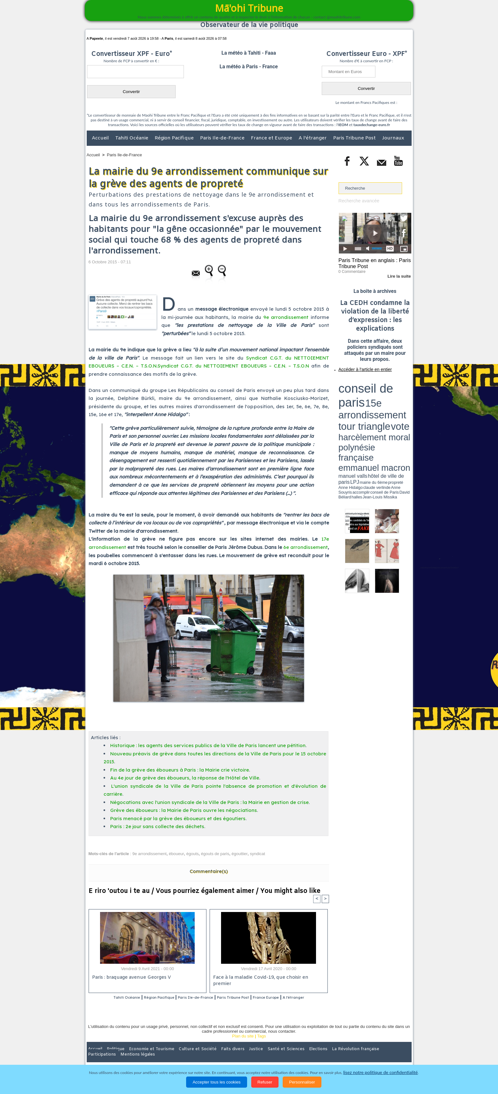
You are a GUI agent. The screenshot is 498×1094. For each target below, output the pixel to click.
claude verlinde (382, 401)
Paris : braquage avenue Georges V (130, 978)
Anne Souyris (395, 401)
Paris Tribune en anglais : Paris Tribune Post (372, 262)
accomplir (405, 401)
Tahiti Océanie (132, 138)
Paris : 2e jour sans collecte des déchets (157, 826)
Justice (237, 1057)
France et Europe (272, 138)
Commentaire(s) (209, 871)
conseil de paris (358, 381)
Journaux (393, 138)
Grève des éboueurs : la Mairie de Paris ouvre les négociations (183, 810)
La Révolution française (324, 1057)
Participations (362, 1057)
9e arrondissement (285, 317)
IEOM (343, 124)
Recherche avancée (357, 200)
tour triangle (383, 387)
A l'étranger (313, 138)
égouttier (240, 853)
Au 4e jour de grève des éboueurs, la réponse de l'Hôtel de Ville (184, 778)
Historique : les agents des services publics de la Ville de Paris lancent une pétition (208, 745)
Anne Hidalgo (370, 401)
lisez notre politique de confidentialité (380, 1072)
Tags (261, 1044)
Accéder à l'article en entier (359, 367)
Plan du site (243, 1044)
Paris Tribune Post (355, 138)
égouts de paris (215, 853)
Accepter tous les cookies (216, 1082)
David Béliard (358, 403)
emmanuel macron (355, 397)
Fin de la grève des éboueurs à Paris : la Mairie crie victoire (179, 770)
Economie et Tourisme (145, 1057)
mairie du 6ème (349, 401)
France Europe (294, 998)
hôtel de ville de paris (398, 397)
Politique (113, 1057)
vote (400, 387)
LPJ (341, 401)
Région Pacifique (175, 138)
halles (366, 403)
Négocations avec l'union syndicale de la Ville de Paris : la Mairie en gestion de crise (209, 802)
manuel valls (380, 397)
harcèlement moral (355, 392)
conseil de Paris (345, 403)
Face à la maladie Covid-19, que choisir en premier (267, 978)
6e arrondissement (305, 547)
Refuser (265, 1082)
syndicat (257, 853)
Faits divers (216, 1057)
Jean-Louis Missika (378, 403)
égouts (192, 853)
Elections (291, 1057)
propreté (360, 401)
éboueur (176, 853)
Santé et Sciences (262, 1057)
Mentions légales (394, 1057)
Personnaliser (302, 1082)
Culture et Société (186, 1057)
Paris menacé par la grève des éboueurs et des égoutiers (178, 818)
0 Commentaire (350, 270)
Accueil (101, 138)
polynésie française (390, 392)
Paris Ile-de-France (223, 138)
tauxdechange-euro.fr (371, 124)
